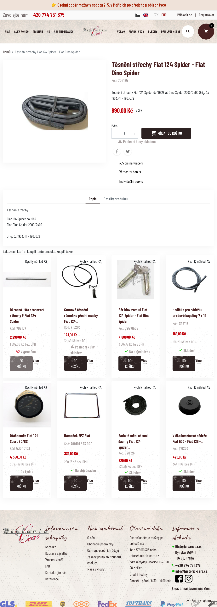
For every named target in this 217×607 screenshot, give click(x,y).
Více (36, 360)
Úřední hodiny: (139, 574)
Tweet (128, 151)
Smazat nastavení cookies (191, 588)
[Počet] (124, 133)
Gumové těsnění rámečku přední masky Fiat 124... (81, 315)
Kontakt (50, 546)
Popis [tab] (93, 199)
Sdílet (117, 151)
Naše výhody (95, 569)
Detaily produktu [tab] (116, 199)
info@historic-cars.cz (191, 571)
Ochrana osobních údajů (103, 550)
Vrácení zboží (54, 559)
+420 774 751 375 (188, 565)
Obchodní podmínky (100, 544)
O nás (91, 537)
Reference (52, 578)
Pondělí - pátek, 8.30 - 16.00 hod (150, 580)
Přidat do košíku (166, 133)
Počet (114, 125)
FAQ (47, 566)
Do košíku (21, 363)
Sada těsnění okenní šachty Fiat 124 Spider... (132, 441)
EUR (164, 14)
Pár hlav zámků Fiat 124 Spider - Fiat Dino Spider (133, 315)
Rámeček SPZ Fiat (77, 435)
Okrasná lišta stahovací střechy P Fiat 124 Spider (27, 315)
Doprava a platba (56, 553)
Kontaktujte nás (55, 572)
